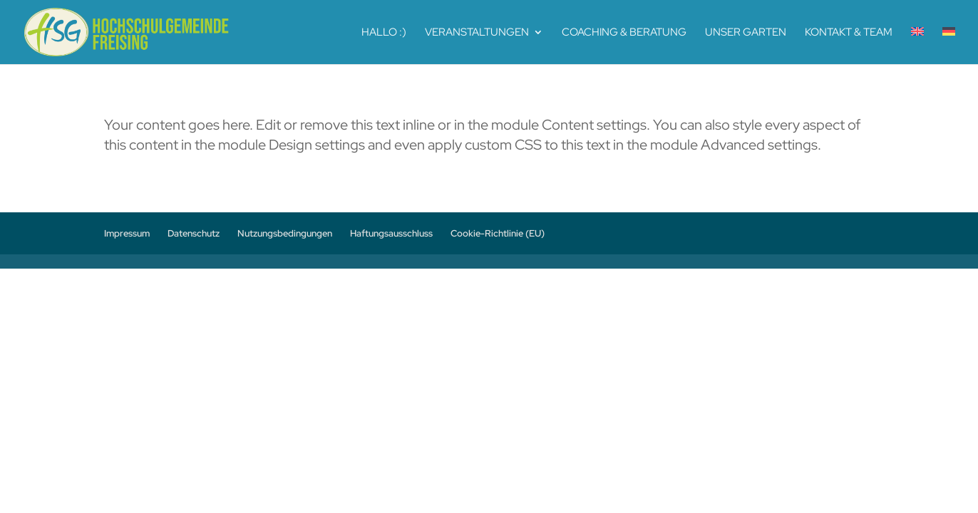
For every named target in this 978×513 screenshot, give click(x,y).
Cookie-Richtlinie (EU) (498, 233)
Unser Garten (745, 33)
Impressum (127, 233)
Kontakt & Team (848, 33)
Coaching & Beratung (624, 33)
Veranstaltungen (477, 33)
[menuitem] (917, 45)
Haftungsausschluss (391, 233)
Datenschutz (194, 233)
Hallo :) (383, 33)
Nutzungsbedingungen (284, 233)
